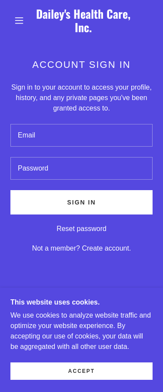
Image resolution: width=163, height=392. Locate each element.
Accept (81, 383)
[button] (19, 20)
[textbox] (81, 135)
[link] (83, 20)
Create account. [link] (106, 248)
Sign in (81, 202)
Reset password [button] (81, 228)
